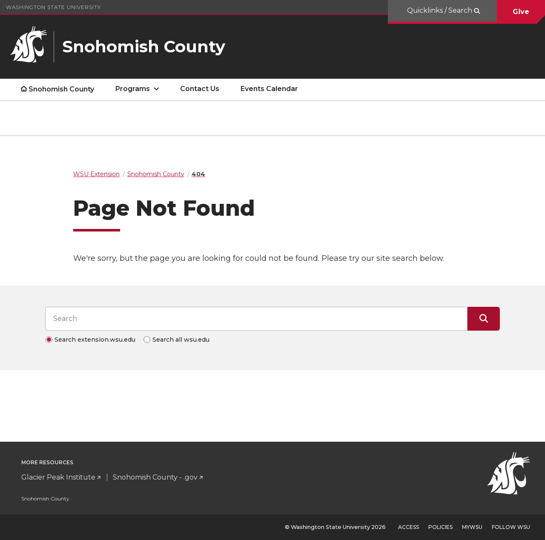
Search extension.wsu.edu (94, 339)
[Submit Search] (484, 319)
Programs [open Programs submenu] (132, 89)
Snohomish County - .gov (155, 477)
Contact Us (199, 89)
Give (521, 12)
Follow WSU (511, 527)
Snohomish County (61, 89)
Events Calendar (269, 89)
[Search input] (256, 319)
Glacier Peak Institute (58, 477)
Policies (440, 527)
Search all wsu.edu (180, 339)
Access (408, 527)
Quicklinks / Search (440, 10)
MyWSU (472, 527)
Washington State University (53, 7)
